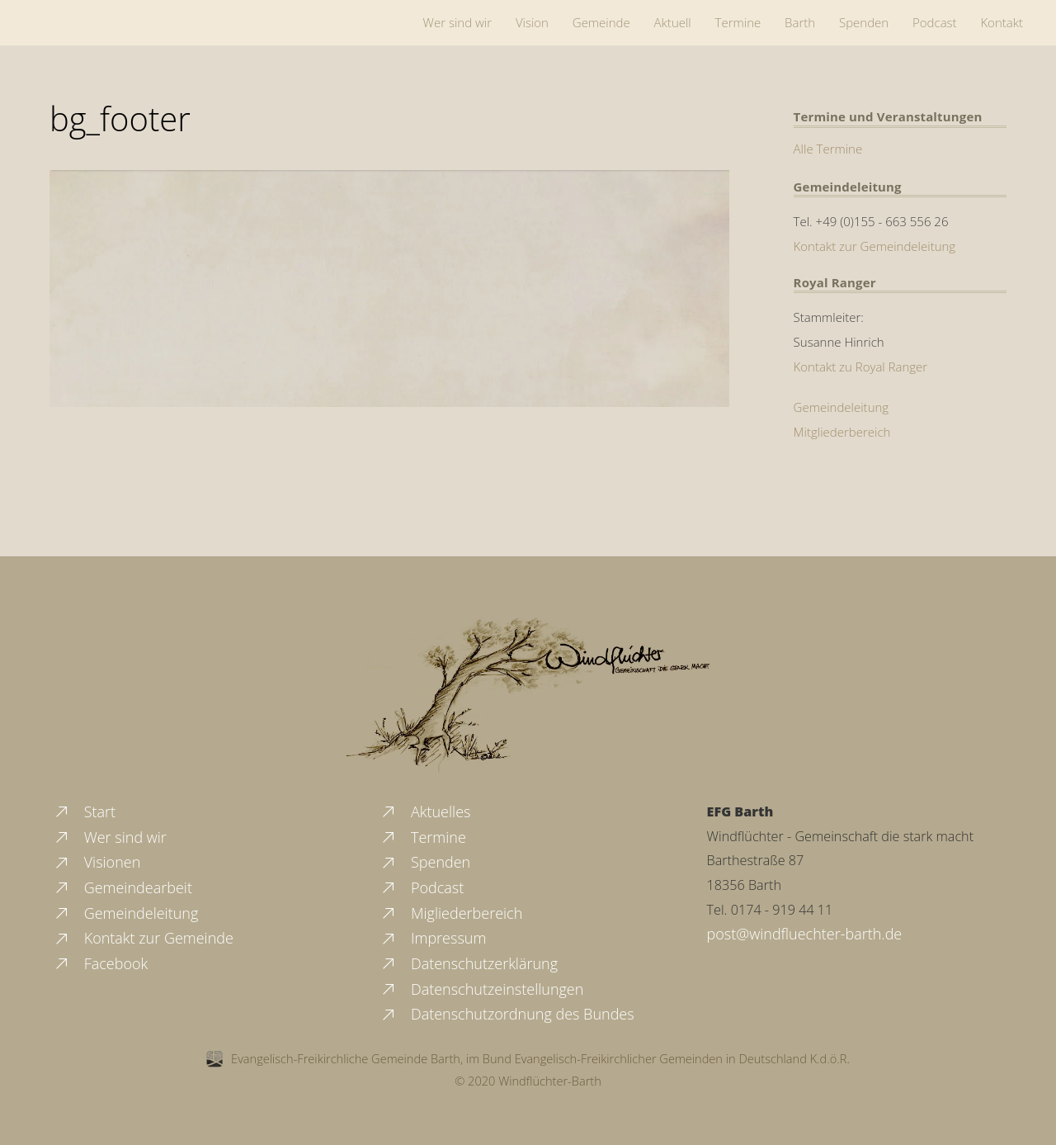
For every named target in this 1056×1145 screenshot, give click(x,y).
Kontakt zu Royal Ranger (861, 366)
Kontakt (1001, 22)
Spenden (864, 22)
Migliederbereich (451, 913)
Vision (532, 22)
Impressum (433, 938)
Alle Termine (828, 148)
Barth (800, 22)
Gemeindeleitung (841, 407)
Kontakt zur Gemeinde (143, 938)
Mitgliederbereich (842, 431)
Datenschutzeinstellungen (481, 989)
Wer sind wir (457, 22)
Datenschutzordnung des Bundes (507, 1014)
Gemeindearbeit (122, 887)
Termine (738, 22)
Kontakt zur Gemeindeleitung (875, 246)
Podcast (934, 22)
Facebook (100, 963)
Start (84, 811)
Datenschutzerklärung (469, 963)
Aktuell (672, 22)
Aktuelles (425, 811)
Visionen (96, 862)
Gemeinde (601, 22)
